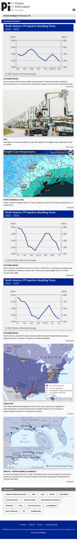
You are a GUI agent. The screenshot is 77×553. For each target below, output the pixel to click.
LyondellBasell (51, 506)
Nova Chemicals (12, 511)
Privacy (40, 525)
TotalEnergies (36, 511)
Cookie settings (51, 525)
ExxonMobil (64, 494)
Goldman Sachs (30, 500)
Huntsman (9, 506)
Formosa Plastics (12, 500)
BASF (34, 494)
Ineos (21, 506)
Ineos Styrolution (34, 506)
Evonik (52, 494)
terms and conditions (38, 532)
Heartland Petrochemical (50, 500)
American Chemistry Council (16, 494)
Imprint (32, 525)
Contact (23, 525)
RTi (24, 511)
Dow (42, 494)
